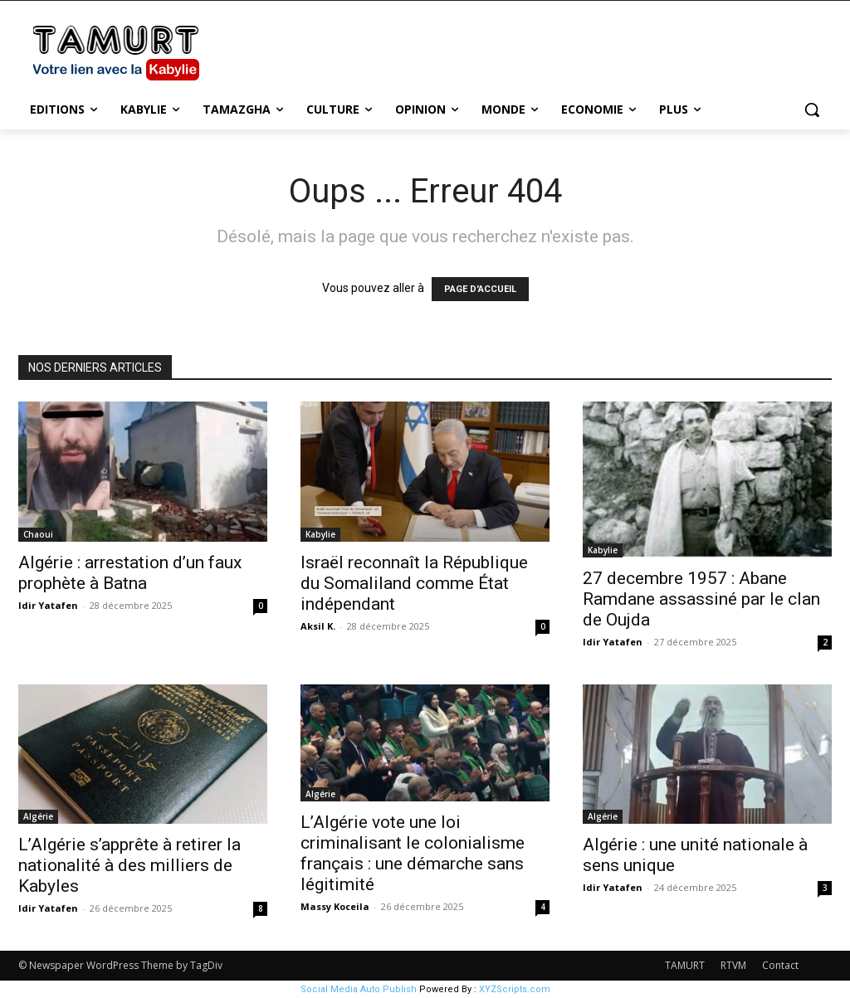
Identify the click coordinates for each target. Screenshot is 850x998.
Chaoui (38, 534)
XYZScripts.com (514, 989)
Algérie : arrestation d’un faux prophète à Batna (130, 573)
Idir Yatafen (48, 605)
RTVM (733, 965)
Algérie (38, 816)
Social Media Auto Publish (358, 989)
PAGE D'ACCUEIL (480, 289)
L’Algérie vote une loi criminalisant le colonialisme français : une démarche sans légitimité (412, 853)
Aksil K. (317, 626)
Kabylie (320, 534)
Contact (780, 965)
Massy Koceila (334, 906)
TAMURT (685, 965)
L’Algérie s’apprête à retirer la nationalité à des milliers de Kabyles (129, 865)
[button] (812, 109)
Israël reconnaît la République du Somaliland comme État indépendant (414, 583)
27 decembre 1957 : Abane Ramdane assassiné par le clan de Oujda (701, 599)
